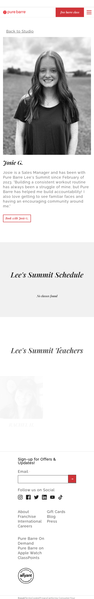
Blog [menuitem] (51, 514)
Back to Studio (20, 29)
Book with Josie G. (17, 216)
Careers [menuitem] (25, 524)
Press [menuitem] (52, 519)
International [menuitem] (30, 519)
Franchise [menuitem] (27, 514)
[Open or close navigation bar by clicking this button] (89, 12)
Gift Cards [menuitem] (56, 509)
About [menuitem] (23, 509)
